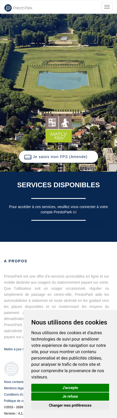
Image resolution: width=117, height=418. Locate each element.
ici (74, 212)
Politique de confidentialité (22, 401)
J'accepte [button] (70, 388)
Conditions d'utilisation (19, 394)
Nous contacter (14, 382)
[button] (58, 156)
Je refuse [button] (70, 396)
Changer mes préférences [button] (70, 405)
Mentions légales (16, 388)
